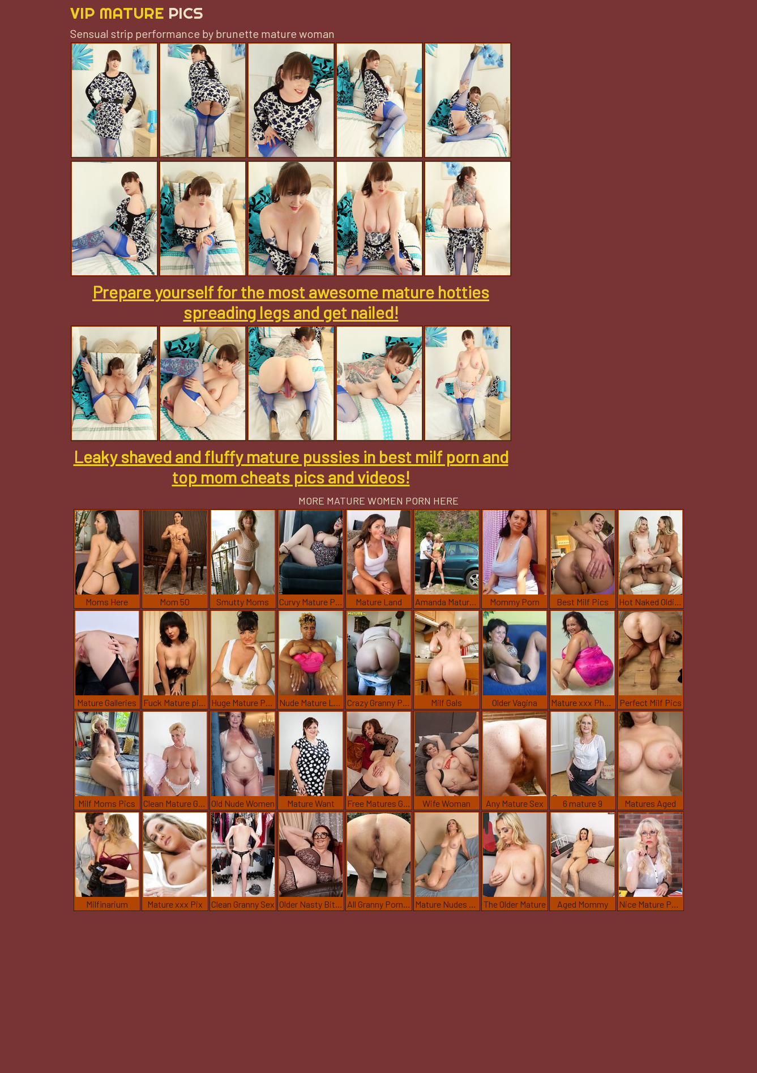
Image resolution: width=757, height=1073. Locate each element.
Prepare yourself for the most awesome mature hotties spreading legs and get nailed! (290, 301)
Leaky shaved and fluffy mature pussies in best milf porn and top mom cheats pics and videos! (291, 466)
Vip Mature (136, 13)
